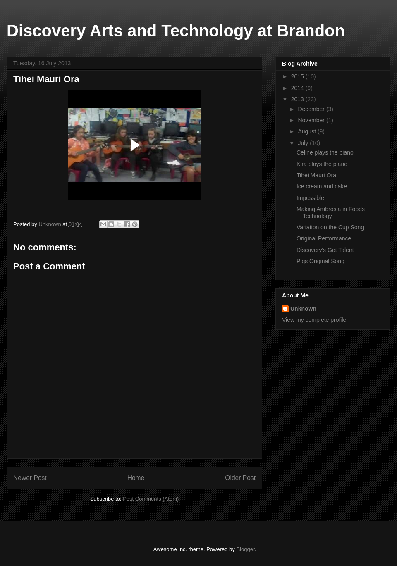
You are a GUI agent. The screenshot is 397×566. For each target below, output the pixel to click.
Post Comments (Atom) (151, 499)
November (312, 120)
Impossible (310, 198)
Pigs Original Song (320, 261)
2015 (298, 76)
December (312, 109)
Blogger (245, 549)
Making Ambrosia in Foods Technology (331, 212)
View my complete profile (314, 319)
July (304, 143)
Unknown (303, 308)
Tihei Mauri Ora (316, 175)
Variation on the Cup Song (330, 227)
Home (136, 477)
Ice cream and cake (322, 186)
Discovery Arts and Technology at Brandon (176, 30)
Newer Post (30, 477)
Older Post (240, 477)
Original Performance (324, 238)
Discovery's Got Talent (325, 250)
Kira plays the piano (322, 164)
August (307, 131)
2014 (298, 88)
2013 (298, 99)
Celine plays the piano (325, 152)
